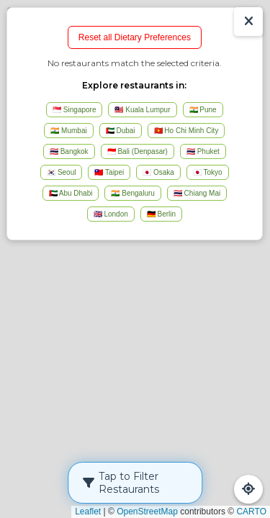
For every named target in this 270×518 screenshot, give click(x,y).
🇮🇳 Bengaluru (132, 193)
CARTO (251, 511)
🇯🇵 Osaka (158, 172)
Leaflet (88, 511)
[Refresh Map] (248, 489)
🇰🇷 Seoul (61, 172)
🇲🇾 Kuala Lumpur (142, 110)
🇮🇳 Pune (203, 110)
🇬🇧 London (111, 214)
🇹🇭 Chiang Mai (197, 193)
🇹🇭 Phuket (203, 151)
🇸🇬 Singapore (74, 110)
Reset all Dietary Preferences (134, 37)
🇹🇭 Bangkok (69, 151)
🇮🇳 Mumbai (68, 131)
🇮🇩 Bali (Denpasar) (137, 151)
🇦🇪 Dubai (120, 131)
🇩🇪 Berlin (161, 214)
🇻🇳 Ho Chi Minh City (186, 131)
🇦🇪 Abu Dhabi (71, 193)
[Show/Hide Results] (248, 21)
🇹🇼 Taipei (109, 172)
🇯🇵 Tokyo (207, 172)
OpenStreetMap (147, 511)
